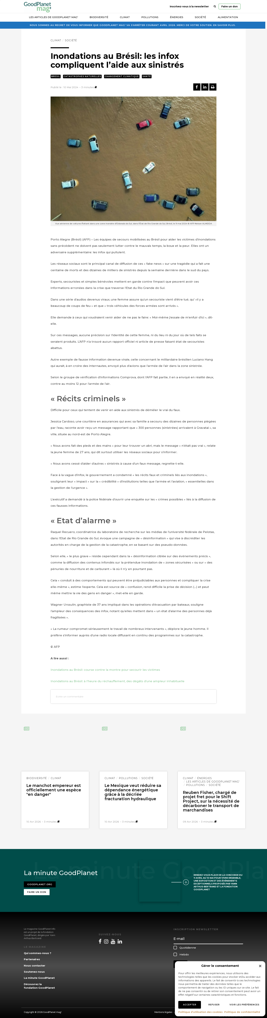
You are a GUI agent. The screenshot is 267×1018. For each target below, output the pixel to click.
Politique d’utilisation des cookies (200, 1012)
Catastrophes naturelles (82, 76)
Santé (147, 76)
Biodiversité (99, 17)
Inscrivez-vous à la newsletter (189, 6)
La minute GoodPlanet (39, 975)
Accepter (189, 1004)
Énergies (176, 17)
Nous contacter (34, 963)
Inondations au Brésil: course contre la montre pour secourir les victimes (105, 669)
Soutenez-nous (34, 969)
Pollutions (149, 17)
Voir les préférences (244, 1004)
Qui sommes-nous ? (37, 951)
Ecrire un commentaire (69, 696)
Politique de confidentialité (242, 1012)
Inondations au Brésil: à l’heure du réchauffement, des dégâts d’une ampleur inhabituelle (117, 681)
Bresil (55, 76)
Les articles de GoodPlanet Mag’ (53, 17)
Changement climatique (122, 76)
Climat (125, 17)
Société (200, 17)
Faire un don (229, 6)
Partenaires (32, 957)
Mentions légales (163, 1010)
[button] (260, 966)
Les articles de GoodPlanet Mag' (213, 781)
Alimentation (228, 17)
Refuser (214, 1004)
